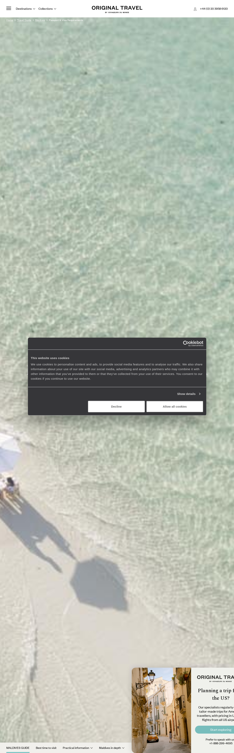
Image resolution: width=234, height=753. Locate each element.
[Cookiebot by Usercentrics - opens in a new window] (186, 344)
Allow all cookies (175, 406)
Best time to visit (46, 748)
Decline (116, 406)
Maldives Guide (18, 748)
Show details (186, 394)
